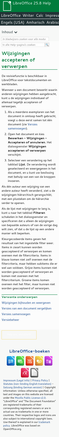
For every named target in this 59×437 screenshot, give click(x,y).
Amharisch (35, 22)
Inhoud (7, 31)
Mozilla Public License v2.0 (30, 397)
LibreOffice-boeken (29, 351)
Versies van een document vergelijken (26, 308)
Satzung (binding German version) (22, 387)
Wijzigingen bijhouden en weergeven (26, 302)
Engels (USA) (12, 22)
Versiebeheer (10, 320)
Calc (39, 15)
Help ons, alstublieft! (19, 334)
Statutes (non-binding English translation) (27, 383)
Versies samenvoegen (22, 126)
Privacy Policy (40, 380)
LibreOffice (11, 15)
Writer (28, 15)
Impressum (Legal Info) (16, 380)
